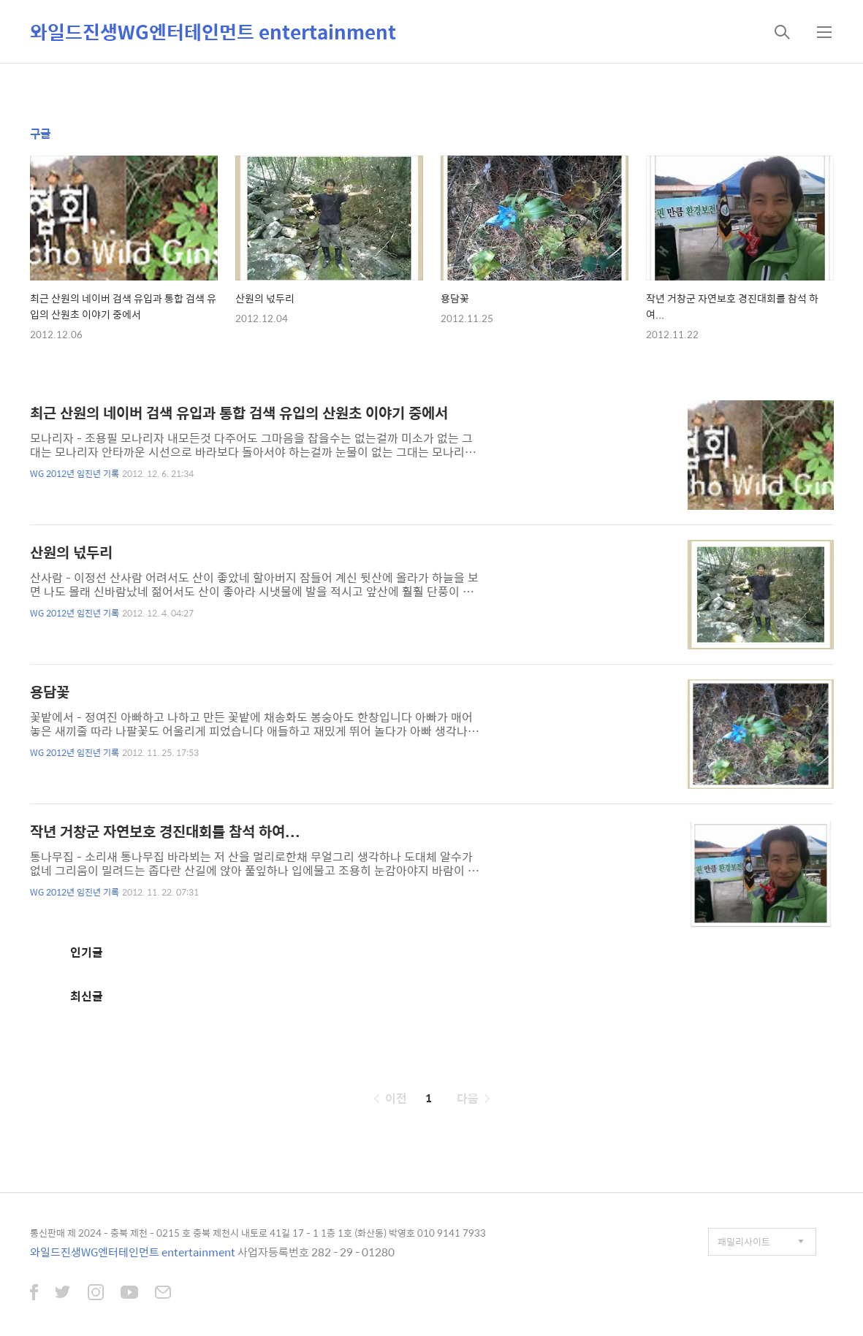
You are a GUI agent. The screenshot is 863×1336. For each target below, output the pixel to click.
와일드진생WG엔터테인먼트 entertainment (213, 31)
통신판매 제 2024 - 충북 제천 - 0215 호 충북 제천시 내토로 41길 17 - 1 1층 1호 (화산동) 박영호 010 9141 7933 (258, 1232)
